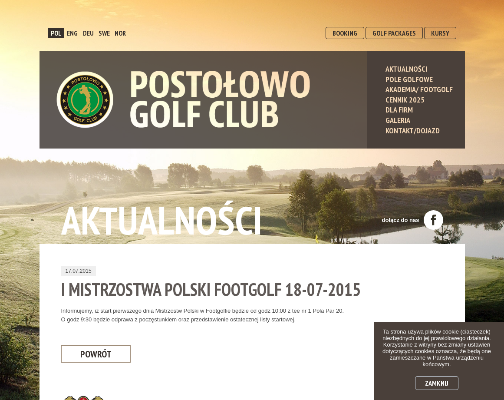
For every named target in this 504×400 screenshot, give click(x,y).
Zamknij (436, 383)
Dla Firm (399, 110)
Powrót (96, 354)
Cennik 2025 (405, 100)
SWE (104, 33)
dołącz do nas (412, 220)
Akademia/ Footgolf (419, 89)
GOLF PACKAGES (394, 33)
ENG (72, 33)
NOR (120, 33)
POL (56, 33)
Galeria (397, 120)
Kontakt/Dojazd (412, 131)
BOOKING (345, 33)
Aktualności (406, 69)
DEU (88, 33)
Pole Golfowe (409, 79)
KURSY (440, 33)
